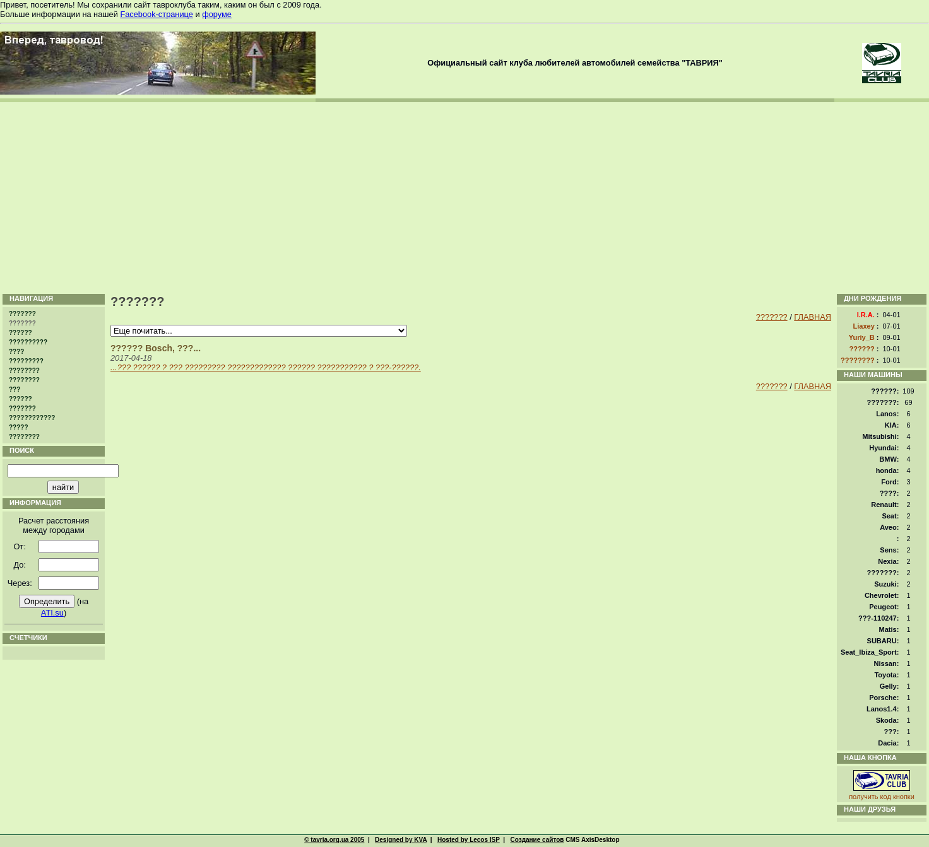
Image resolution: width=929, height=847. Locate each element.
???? (16, 351)
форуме (217, 14)
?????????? (28, 342)
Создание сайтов (537, 839)
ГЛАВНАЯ (812, 317)
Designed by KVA (401, 839)
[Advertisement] (464, 196)
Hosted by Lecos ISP (468, 839)
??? (14, 389)
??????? (22, 313)
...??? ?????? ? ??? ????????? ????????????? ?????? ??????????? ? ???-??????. (265, 367)
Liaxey (864, 326)
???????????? (32, 417)
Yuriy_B (862, 337)
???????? (24, 370)
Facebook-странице (156, 14)
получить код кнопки (881, 796)
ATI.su (52, 612)
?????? (20, 332)
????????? (26, 361)
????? (18, 427)
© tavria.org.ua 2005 (334, 839)
